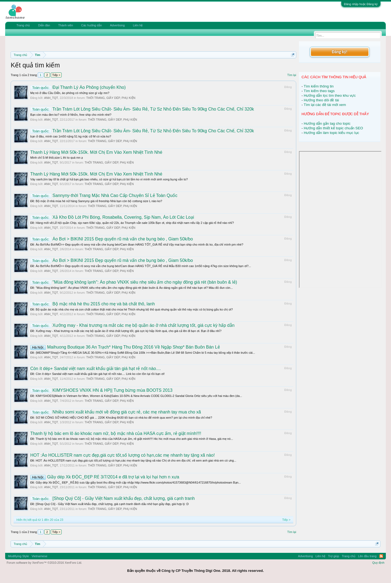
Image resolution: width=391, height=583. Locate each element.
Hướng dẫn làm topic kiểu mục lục (331, 133)
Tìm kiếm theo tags (319, 91)
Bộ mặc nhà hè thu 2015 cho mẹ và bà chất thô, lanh (92, 304)
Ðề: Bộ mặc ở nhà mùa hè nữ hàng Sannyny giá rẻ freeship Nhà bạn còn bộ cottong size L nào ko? (96, 201)
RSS (381, 556)
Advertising (117, 25)
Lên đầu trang (367, 556)
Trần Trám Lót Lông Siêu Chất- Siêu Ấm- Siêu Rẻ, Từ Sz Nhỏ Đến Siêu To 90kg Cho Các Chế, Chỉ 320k (142, 109)
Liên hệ (138, 25)
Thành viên (65, 25)
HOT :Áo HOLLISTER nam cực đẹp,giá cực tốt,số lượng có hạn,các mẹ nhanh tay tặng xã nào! (122, 455)
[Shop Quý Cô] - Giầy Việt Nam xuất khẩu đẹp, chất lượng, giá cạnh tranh (112, 498)
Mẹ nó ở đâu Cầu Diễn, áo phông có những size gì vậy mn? (69, 93)
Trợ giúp (333, 556)
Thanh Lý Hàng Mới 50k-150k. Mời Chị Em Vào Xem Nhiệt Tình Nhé (96, 152)
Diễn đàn (44, 25)
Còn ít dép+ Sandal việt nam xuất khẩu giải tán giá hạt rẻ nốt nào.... (95, 368)
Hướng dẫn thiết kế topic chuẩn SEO (333, 128)
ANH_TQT (51, 97)
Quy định (378, 562)
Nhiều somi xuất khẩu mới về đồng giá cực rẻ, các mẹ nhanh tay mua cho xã (115, 412)
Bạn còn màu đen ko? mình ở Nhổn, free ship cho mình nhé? (70, 114)
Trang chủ (23, 25)
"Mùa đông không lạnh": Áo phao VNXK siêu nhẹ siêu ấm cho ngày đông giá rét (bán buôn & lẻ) (133, 282)
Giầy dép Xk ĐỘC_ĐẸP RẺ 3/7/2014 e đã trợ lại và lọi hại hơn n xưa (104, 477)
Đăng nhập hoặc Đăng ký (361, 4)
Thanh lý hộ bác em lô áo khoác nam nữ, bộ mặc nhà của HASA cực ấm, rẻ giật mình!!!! (115, 433)
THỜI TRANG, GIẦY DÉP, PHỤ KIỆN (110, 97)
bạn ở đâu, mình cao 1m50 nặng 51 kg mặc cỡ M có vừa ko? (70, 136)
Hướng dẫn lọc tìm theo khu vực (330, 95)
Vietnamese (39, 556)
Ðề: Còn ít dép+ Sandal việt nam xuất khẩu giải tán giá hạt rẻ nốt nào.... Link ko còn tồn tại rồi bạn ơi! (97, 373)
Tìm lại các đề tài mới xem (325, 105)
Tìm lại (291, 75)
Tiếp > (56, 75)
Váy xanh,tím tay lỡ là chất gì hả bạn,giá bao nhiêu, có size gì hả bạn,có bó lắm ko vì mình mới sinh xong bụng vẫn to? (109, 179)
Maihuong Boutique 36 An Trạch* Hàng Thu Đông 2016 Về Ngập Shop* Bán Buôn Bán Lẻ (125, 347)
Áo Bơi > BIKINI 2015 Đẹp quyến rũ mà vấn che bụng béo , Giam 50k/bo (111, 239)
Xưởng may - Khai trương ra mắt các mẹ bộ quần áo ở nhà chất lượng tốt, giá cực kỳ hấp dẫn (132, 325)
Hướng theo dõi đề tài (321, 100)
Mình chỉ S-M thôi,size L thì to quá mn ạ (56, 157)
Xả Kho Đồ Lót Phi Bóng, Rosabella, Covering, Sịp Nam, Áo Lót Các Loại (112, 217)
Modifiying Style (18, 556)
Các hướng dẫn (91, 25)
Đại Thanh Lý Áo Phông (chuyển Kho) (77, 87)
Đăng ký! (339, 51)
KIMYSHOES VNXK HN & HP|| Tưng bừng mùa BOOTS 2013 (101, 390)
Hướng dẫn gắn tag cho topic (327, 123)
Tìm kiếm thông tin (319, 86)
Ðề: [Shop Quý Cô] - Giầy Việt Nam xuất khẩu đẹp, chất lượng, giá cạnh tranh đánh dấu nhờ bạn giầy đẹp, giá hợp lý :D (109, 504)
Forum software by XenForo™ (44, 562)
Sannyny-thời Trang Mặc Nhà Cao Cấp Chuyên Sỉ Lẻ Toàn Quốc (103, 195)
